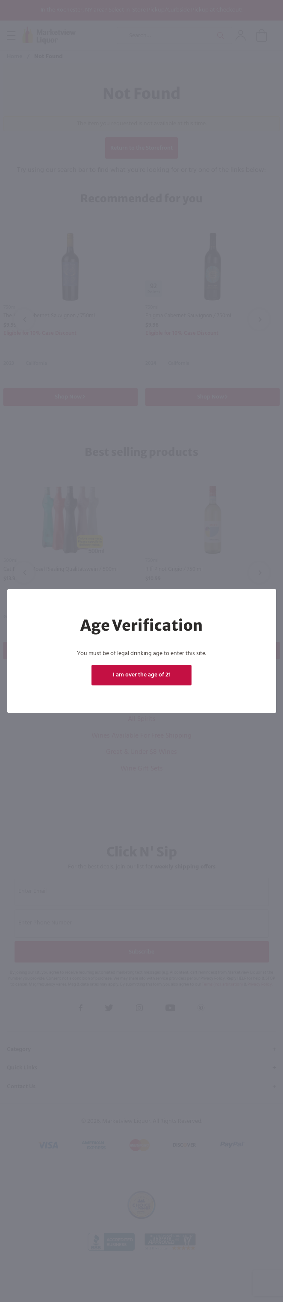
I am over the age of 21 (141, 675)
